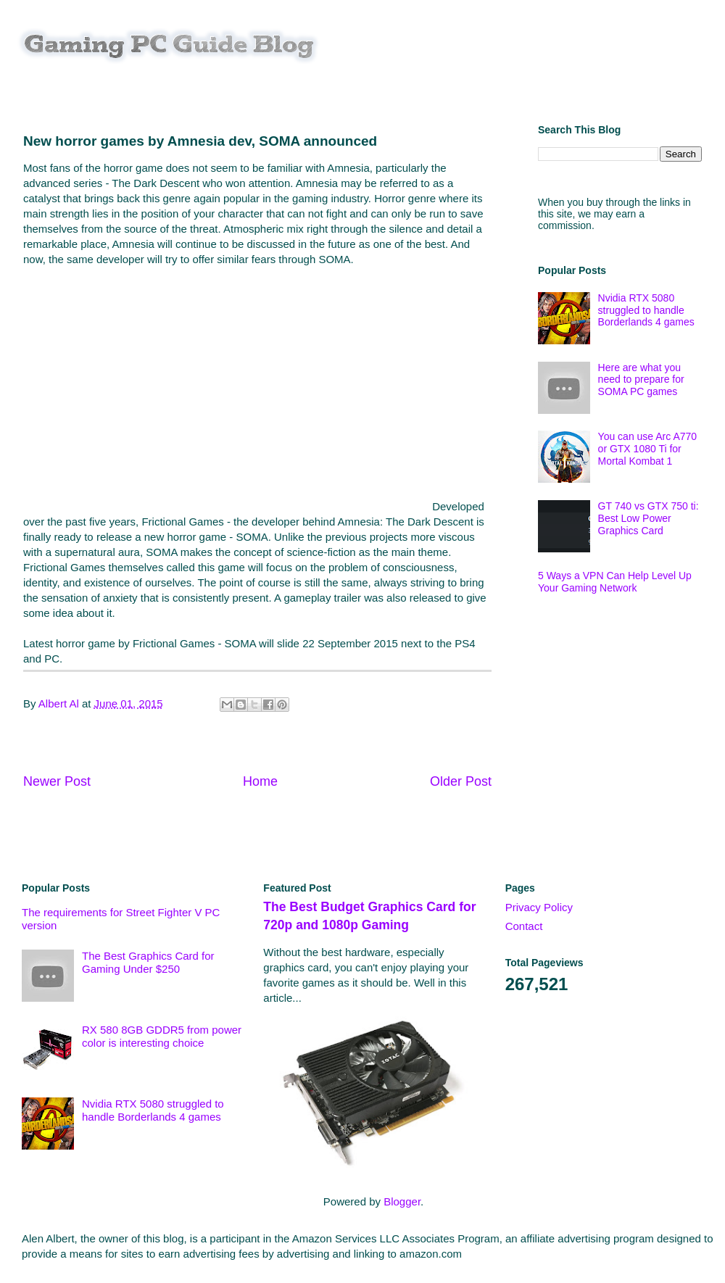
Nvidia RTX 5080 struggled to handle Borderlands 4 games (646, 310)
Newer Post (57, 781)
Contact (524, 926)
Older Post (461, 781)
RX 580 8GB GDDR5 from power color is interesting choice (161, 1036)
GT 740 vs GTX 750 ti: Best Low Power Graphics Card (648, 518)
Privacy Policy (539, 907)
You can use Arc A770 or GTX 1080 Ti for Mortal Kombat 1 (647, 449)
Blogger (402, 1201)
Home (260, 781)
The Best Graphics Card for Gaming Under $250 (148, 962)
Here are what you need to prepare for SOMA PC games (641, 380)
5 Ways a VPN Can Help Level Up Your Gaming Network (615, 582)
